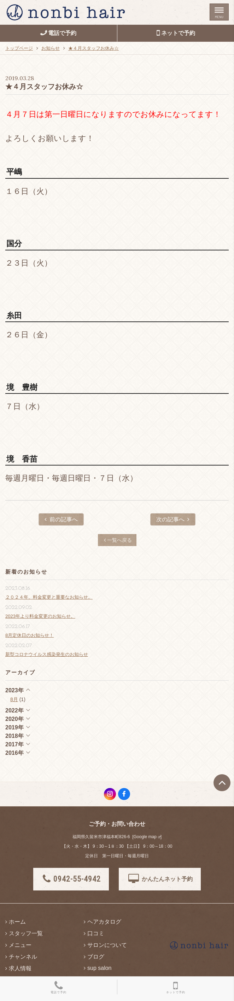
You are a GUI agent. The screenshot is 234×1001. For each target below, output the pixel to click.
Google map (144, 836)
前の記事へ (61, 519)
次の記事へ (172, 519)
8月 (14, 699)
